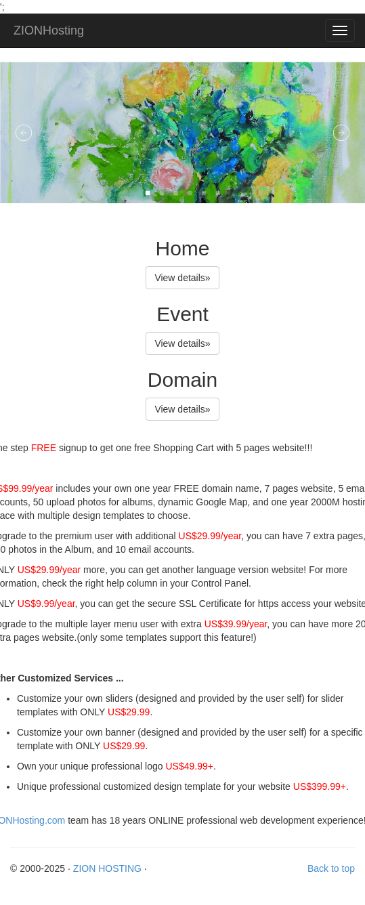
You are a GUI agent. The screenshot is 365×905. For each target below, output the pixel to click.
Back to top (331, 868)
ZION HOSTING (107, 868)
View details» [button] (182, 277)
